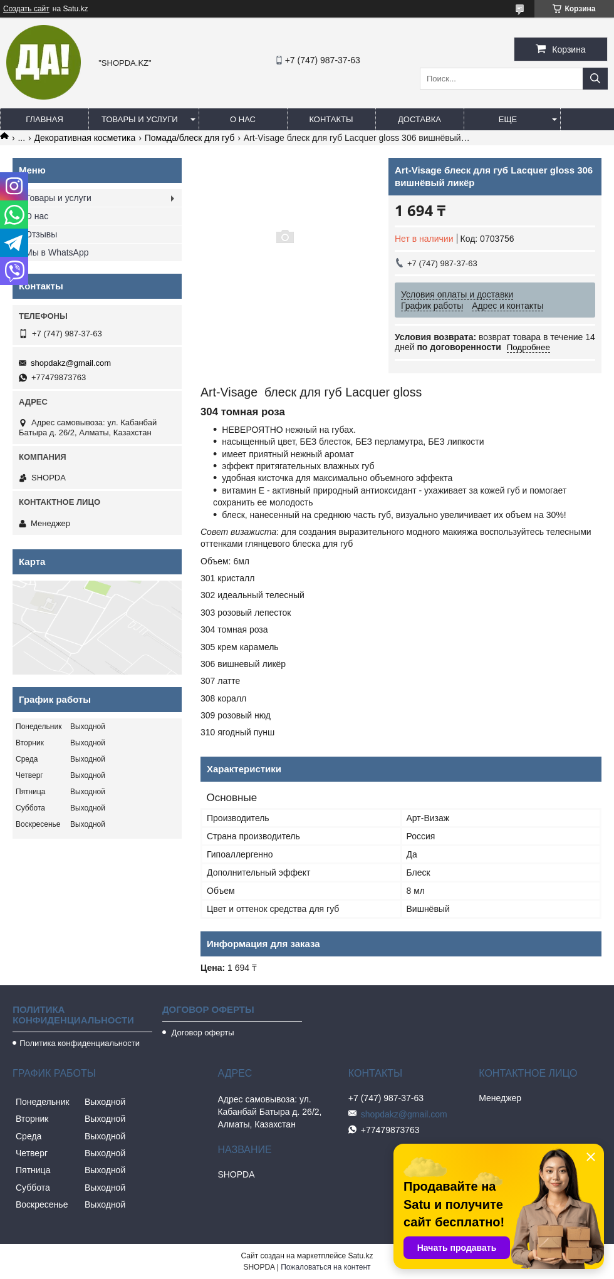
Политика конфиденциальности (79, 1043)
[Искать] (595, 79)
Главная (44, 119)
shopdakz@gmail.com (71, 363)
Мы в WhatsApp (57, 252)
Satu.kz (360, 1255)
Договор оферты (201, 1032)
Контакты (331, 119)
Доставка (419, 119)
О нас (243, 119)
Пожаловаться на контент (325, 1267)
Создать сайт (26, 8)
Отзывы (41, 234)
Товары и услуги (139, 119)
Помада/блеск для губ (190, 138)
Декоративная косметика (85, 138)
